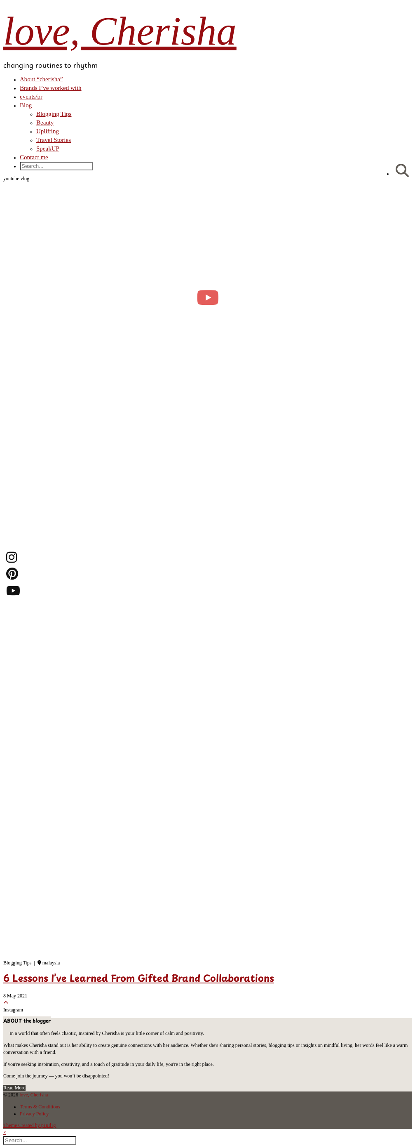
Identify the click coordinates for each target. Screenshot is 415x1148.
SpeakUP (47, 148)
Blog (26, 105)
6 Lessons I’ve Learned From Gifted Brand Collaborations (138, 979)
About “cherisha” (41, 79)
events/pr (31, 96)
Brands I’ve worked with (51, 88)
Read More (14, 1088)
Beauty (45, 122)
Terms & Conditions (40, 1107)
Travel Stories (53, 140)
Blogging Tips (53, 114)
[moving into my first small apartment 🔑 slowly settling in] (207, 297)
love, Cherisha (120, 31)
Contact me (34, 157)
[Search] (402, 171)
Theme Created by (29, 1125)
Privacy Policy (34, 1114)
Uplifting (47, 131)
